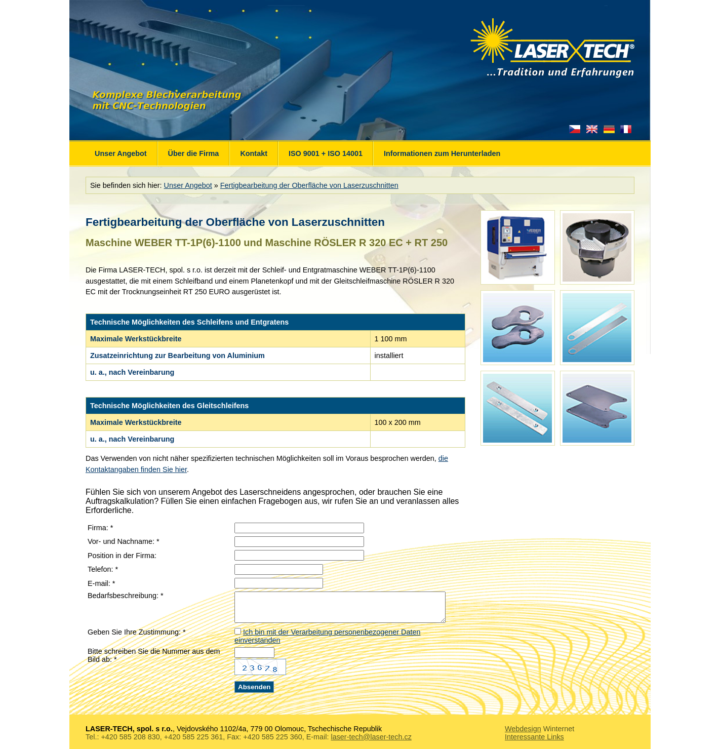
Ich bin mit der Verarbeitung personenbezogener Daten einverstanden (348, 638)
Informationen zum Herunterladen (442, 153)
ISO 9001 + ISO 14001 (326, 153)
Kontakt (253, 153)
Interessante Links (534, 735)
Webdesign (523, 727)
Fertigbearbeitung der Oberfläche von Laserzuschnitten (309, 185)
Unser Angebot (121, 153)
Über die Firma (193, 153)
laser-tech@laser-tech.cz (371, 735)
